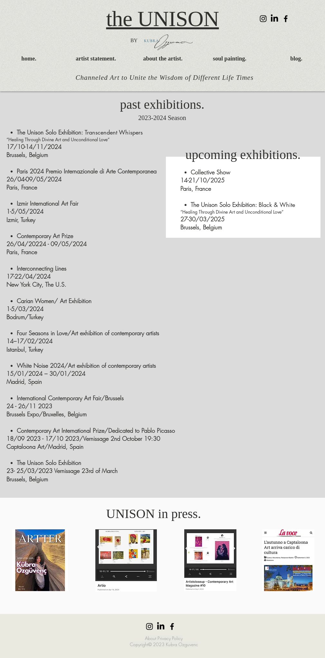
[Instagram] (263, 18)
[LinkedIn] (274, 18)
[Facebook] (285, 18)
